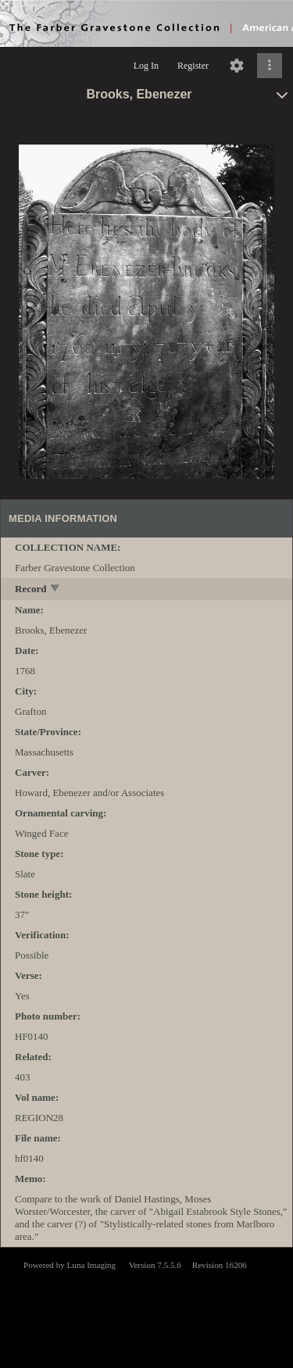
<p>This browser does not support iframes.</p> (146, 1306)
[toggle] (56, 589)
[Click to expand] (269, 65)
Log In (146, 65)
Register (193, 65)
